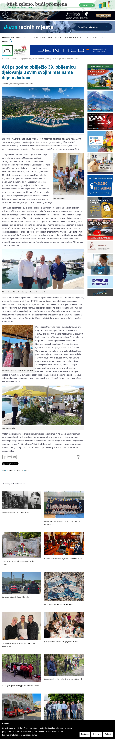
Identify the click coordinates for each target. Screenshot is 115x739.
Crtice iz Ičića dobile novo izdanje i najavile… (59, 604)
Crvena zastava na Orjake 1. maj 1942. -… (16, 512)
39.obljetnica (18, 470)
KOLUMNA (58, 38)
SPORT (32, 38)
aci (4, 470)
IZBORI (26, 38)
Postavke (85, 734)
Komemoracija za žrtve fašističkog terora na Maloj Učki (63, 679)
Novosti (14, 59)
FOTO (66, 38)
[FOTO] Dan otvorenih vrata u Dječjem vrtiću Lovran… (62, 642)
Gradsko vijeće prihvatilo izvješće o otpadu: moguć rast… (63, 559)
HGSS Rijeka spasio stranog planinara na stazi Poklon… (21, 686)
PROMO (5, 41)
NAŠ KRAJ (79, 38)
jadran (27, 470)
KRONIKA (50, 38)
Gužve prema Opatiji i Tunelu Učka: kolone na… (17, 597)
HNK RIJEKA (40, 38)
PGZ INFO (87, 38)
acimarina (9, 470)
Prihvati (108, 734)
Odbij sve (97, 734)
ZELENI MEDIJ (103, 38)
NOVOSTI (18, 38)
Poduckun (5, 59)
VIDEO (71, 38)
